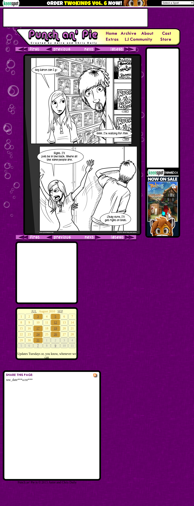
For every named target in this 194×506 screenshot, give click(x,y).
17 (38, 328)
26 (55, 334)
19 (55, 328)
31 (38, 340)
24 (38, 334)
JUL (34, 311)
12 (55, 322)
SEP (60, 311)
